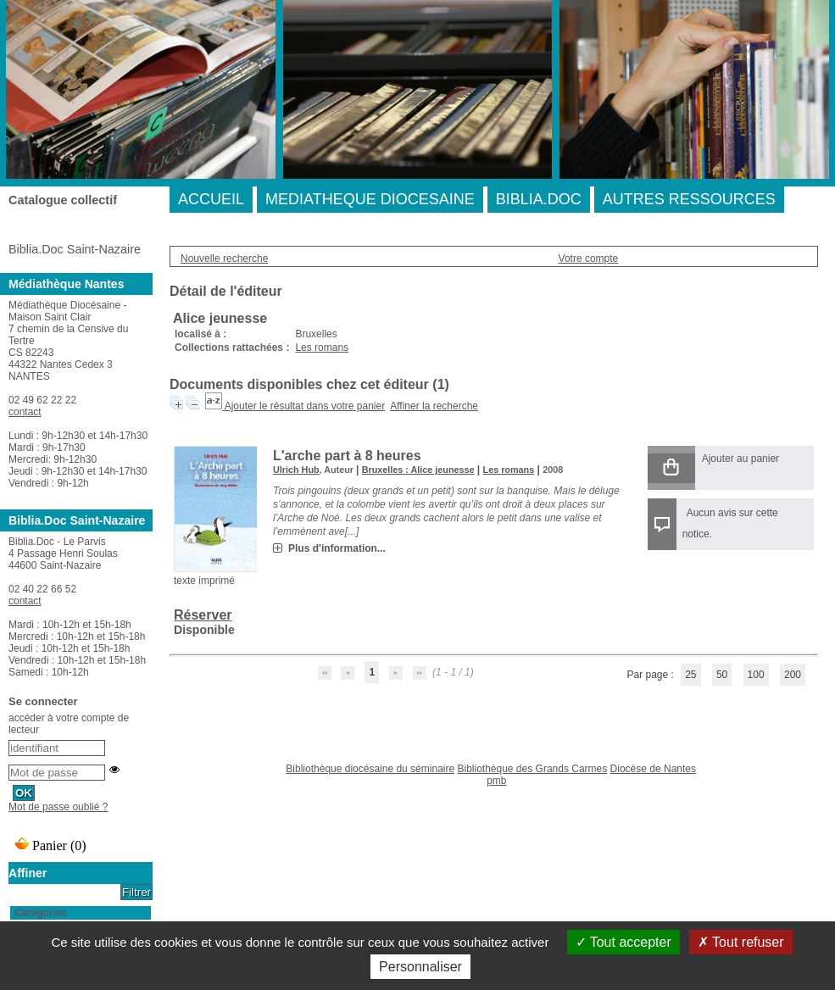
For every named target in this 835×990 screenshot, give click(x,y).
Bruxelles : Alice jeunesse (418, 469)
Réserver (203, 615)
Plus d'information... (337, 548)
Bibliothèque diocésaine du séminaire (370, 769)
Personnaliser (420, 966)
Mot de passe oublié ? (58, 807)
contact (25, 412)
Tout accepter (623, 942)
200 (792, 675)
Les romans (321, 347)
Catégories (40, 913)
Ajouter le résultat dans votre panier (305, 406)
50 (721, 675)
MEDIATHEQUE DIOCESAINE (370, 199)
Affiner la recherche (434, 406)
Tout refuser (741, 942)
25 (690, 675)
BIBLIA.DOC (539, 199)
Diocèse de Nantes (653, 769)
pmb (496, 781)
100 (756, 675)
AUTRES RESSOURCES (689, 199)
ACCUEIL (211, 199)
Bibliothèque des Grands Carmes (532, 769)
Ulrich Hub (296, 469)
